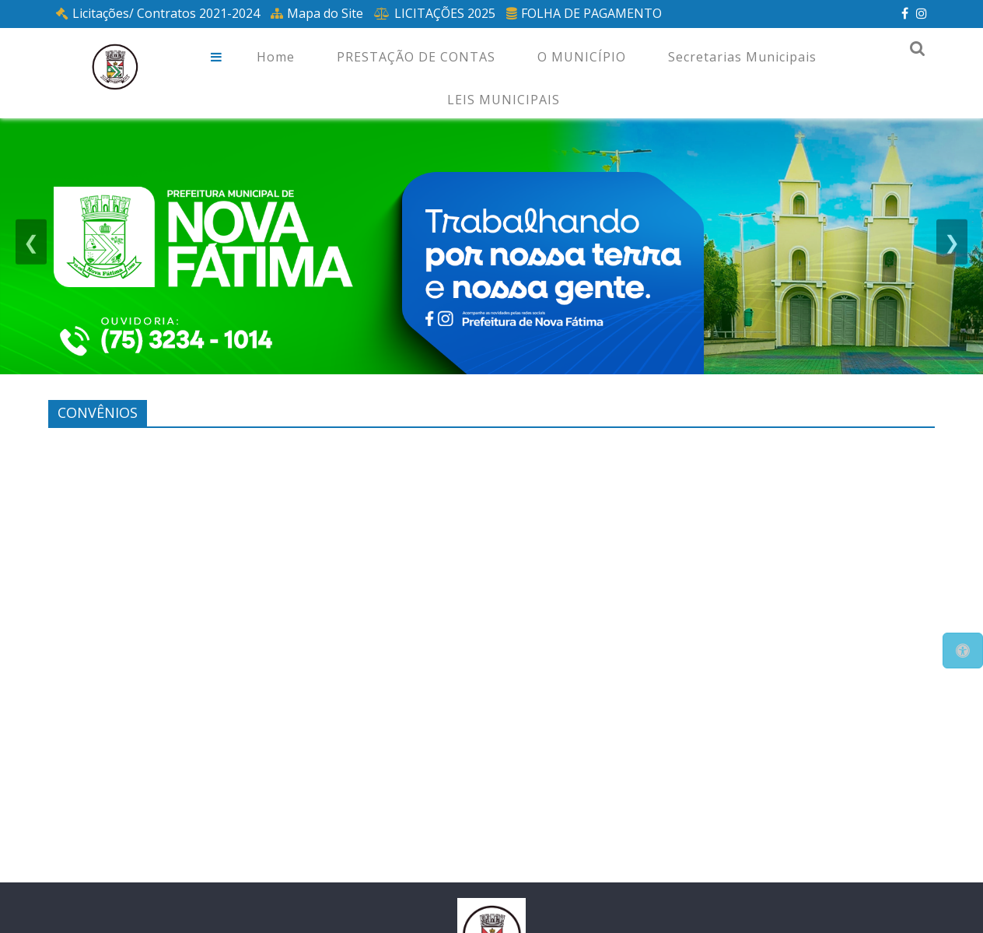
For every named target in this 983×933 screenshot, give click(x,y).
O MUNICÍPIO (581, 56)
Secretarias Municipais (742, 56)
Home (276, 56)
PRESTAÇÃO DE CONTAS (416, 56)
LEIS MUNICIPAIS (503, 99)
